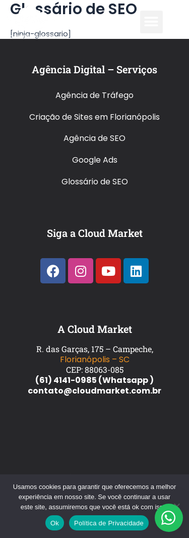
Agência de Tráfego (94, 95)
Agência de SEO (94, 138)
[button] (151, 22)
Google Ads (94, 160)
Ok (54, 523)
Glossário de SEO (94, 181)
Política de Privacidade (109, 523)
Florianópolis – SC (95, 359)
